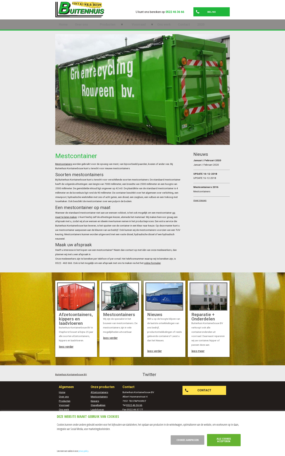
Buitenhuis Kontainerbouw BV (71, 378)
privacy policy (83, 451)
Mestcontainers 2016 (205, 190)
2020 (182, 28)
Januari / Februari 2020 (207, 163)
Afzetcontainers (99, 395)
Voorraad (125, 28)
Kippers (95, 404)
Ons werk (146, 28)
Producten (103, 28)
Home (63, 28)
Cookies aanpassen (187, 440)
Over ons (81, 28)
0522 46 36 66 (175, 12)
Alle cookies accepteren (224, 440)
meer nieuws (199, 204)
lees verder (66, 350)
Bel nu (211, 11)
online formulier (152, 266)
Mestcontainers (63, 167)
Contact (166, 28)
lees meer (197, 354)
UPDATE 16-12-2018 (205, 177)
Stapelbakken (98, 408)
